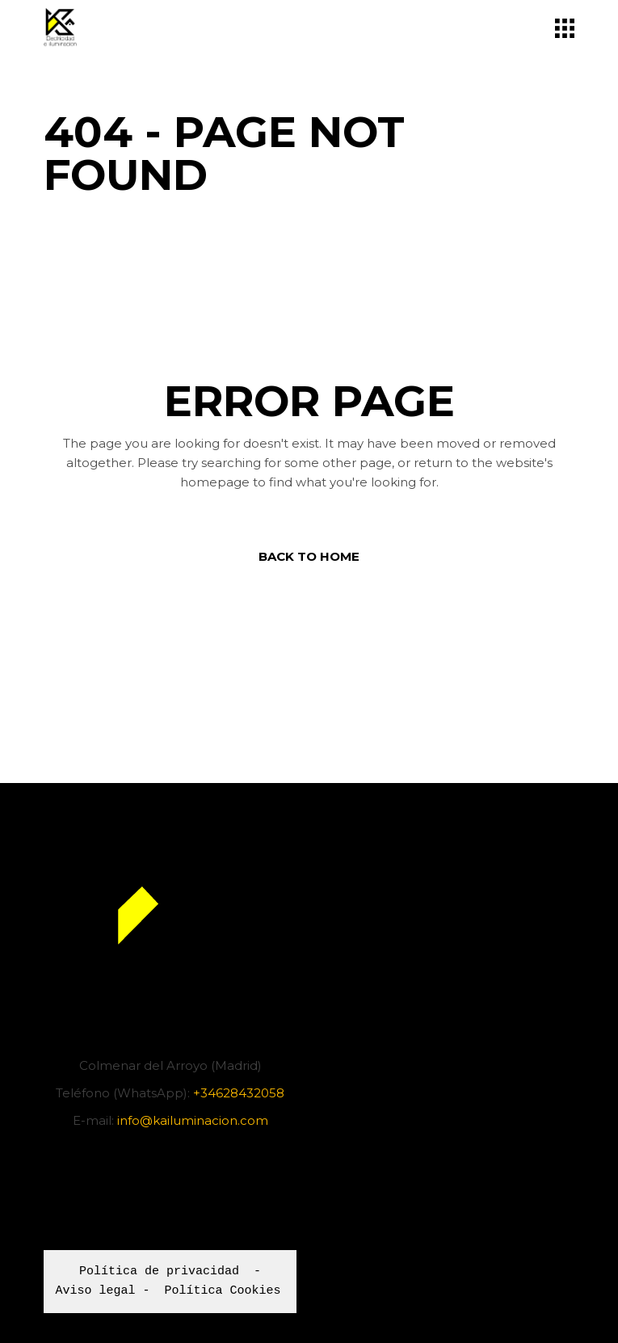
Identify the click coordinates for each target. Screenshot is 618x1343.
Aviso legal (96, 1291)
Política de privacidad (159, 1272)
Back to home (309, 556)
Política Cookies (223, 1291)
